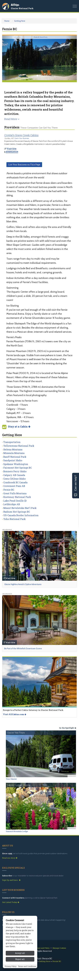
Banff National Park (14, 456)
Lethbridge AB (11, 504)
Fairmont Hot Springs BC (17, 467)
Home (6, 21)
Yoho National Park (14, 518)
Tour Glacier (11, 779)
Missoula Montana (13, 453)
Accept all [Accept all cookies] (20, 953)
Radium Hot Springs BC (16, 511)
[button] (7, 57)
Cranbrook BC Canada (15, 482)
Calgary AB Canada (14, 475)
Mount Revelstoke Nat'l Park (19, 507)
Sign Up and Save (11, 880)
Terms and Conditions (27, 966)
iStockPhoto (43, 37)
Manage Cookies (59, 948)
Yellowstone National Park (18, 445)
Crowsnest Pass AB (14, 485)
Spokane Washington (15, 464)
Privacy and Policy (42, 948)
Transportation (11, 442)
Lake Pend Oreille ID (15, 500)
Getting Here (19, 21)
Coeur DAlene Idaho (14, 478)
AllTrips (15, 4)
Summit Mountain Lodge (17, 831)
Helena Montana (12, 449)
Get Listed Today (10, 902)
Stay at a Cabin (19, 426)
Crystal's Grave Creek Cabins (21, 135)
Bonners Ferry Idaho (14, 471)
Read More (11, 119)
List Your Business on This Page (24, 164)
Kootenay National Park (17, 496)
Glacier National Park (22, 8)
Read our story (9, 858)
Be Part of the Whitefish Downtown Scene (23, 648)
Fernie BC (8, 489)
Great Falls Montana (14, 493)
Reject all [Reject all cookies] (20, 959)
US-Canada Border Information (20, 515)
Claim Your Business (21, 138)
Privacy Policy (10, 966)
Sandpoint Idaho (12, 460)
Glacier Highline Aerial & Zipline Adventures (23, 584)
